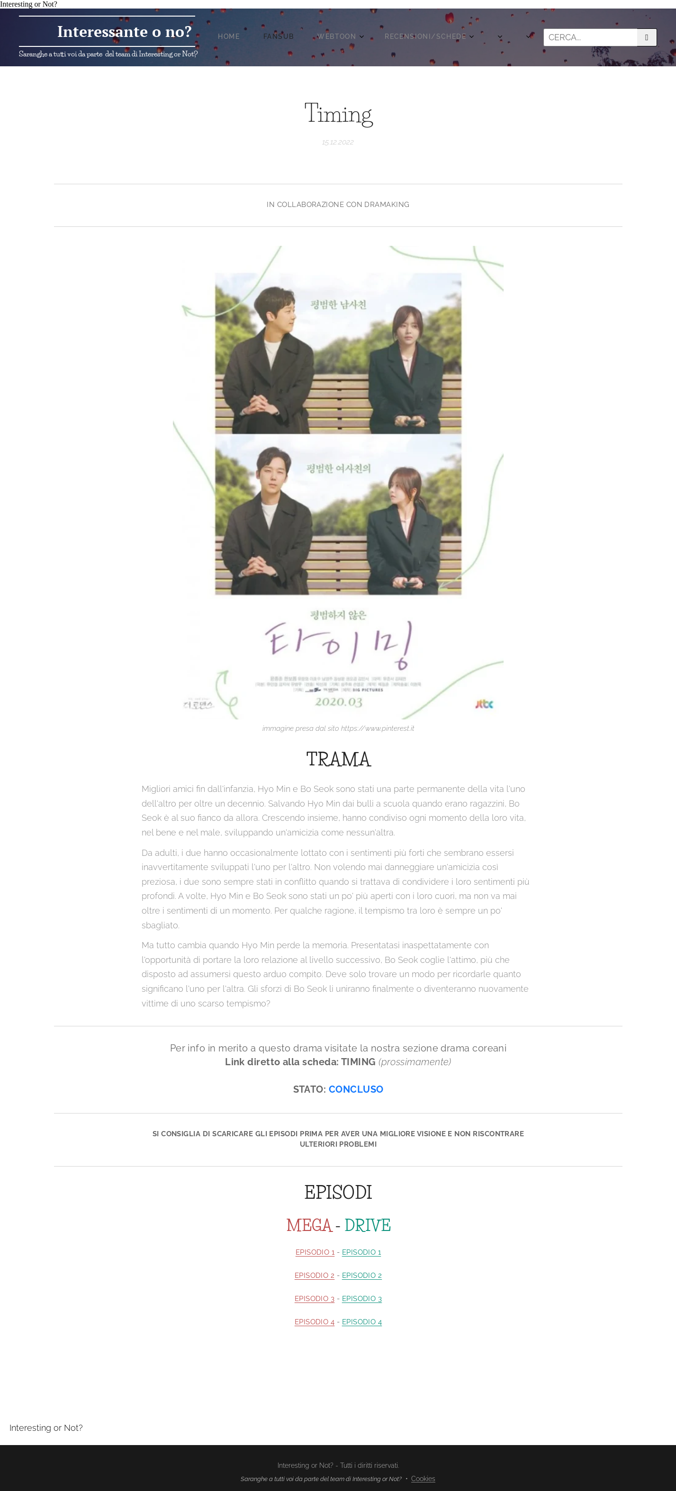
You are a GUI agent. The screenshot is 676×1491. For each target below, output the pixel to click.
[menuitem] (349, 37)
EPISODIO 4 (314, 1322)
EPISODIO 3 (314, 1298)
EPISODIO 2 (314, 1275)
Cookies (423, 1478)
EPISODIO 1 (314, 1252)
